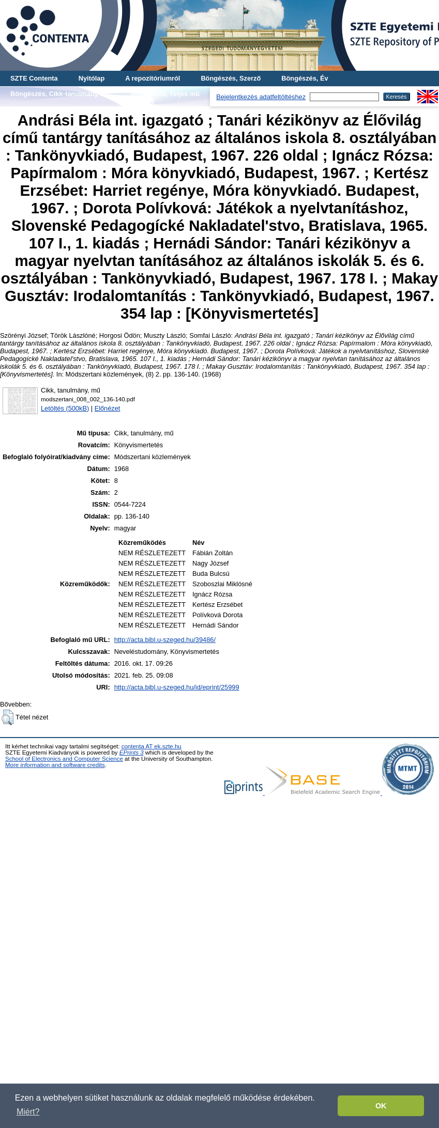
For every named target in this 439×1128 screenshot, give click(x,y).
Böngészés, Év (304, 78)
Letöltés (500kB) (65, 408)
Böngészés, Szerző (231, 78)
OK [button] (381, 1106)
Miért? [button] (28, 1111)
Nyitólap (91, 78)
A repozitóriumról (152, 78)
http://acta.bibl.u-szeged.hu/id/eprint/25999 (176, 687)
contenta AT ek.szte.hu (151, 746)
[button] (7, 717)
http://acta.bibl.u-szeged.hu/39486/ (165, 640)
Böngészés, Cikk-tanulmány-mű (60, 94)
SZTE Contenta (34, 78)
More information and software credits (55, 765)
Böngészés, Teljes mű (165, 94)
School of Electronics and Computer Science (64, 759)
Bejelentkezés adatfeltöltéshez (261, 97)
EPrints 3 (131, 752)
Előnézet (107, 408)
